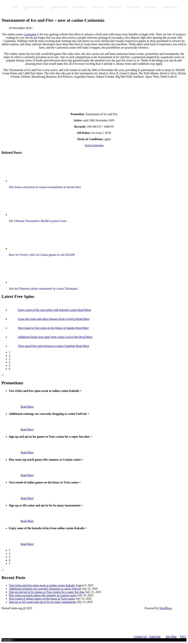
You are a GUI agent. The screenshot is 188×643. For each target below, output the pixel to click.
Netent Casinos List (34, 8)
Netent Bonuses (58, 8)
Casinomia (30, 34)
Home (15, 7)
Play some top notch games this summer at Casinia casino (43, 595)
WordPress (165, 608)
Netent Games (169, 7)
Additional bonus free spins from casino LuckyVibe (48, 337)
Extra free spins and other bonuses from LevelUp (47, 318)
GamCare (154, 636)
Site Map (171, 636)
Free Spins (97, 7)
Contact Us (140, 636)
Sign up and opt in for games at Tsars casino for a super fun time (47, 592)
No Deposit (132, 7)
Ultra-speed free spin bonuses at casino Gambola (47, 346)
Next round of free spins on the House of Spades (47, 327)
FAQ (183, 636)
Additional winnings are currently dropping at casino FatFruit (45, 588)
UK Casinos (150, 7)
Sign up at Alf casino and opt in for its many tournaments (42, 601)
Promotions (115, 7)
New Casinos (79, 7)
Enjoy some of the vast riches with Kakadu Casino (48, 309)
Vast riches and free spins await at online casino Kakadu (42, 585)
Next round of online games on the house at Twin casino (42, 598)
